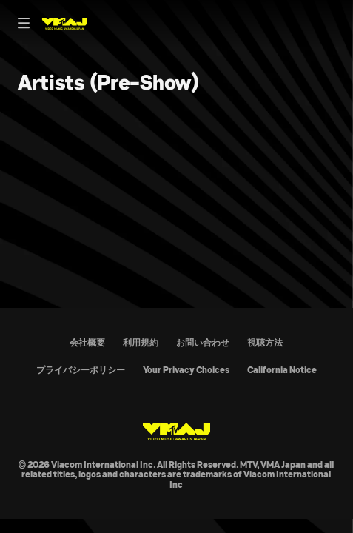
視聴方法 (265, 342)
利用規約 (140, 342)
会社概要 (87, 342)
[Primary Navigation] (24, 24)
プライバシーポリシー (80, 369)
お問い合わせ (202, 342)
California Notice (282, 369)
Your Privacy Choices (186, 369)
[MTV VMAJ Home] (64, 24)
